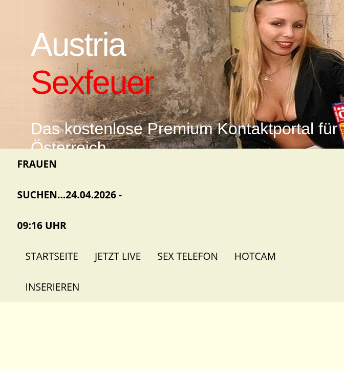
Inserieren (53, 287)
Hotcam (255, 256)
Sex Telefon (187, 256)
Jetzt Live (118, 256)
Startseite (52, 256)
